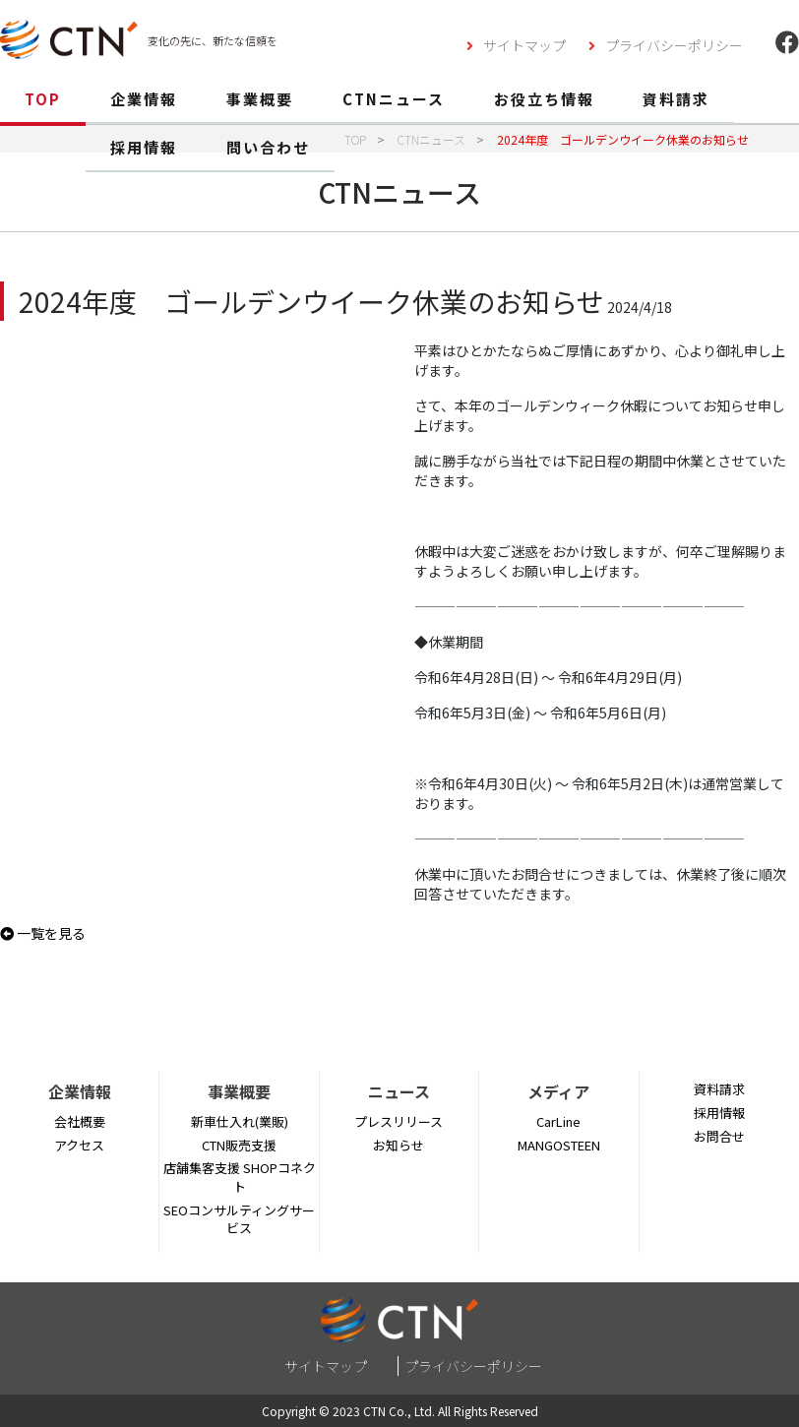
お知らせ (398, 1145)
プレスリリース (398, 1121)
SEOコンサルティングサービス (239, 1219)
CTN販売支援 (239, 1145)
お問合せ (719, 1136)
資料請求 (676, 99)
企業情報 (143, 99)
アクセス (79, 1145)
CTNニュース (393, 99)
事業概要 (259, 99)
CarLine (558, 1121)
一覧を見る (43, 933)
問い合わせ (268, 147)
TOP (43, 99)
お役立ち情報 (544, 99)
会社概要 (79, 1121)
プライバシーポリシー (674, 45)
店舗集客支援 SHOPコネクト (239, 1177)
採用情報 (143, 147)
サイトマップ (524, 45)
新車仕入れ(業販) (239, 1121)
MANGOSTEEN (559, 1145)
